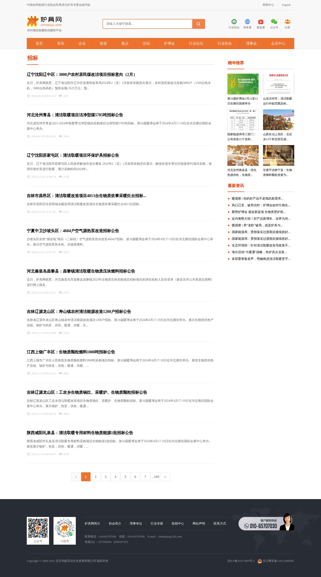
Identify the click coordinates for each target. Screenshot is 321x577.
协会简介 (115, 523)
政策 (103, 43)
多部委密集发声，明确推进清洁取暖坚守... (261, 258)
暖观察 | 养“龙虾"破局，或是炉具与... (257, 225)
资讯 (60, 43)
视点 (124, 43)
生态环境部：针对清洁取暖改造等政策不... (261, 245)
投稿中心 (178, 523)
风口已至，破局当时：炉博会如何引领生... (261, 205)
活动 (146, 43)
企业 (82, 43)
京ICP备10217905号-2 (241, 560)
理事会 (251, 43)
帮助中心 (268, 4)
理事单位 (136, 523)
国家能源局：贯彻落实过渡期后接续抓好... (261, 232)
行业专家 (157, 523)
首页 (39, 43)
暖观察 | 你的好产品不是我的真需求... (257, 198)
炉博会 (169, 43)
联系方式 (220, 523)
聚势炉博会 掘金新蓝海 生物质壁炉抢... (259, 212)
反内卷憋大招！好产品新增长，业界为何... (261, 218)
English (286, 4)
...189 (155, 477)
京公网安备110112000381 (275, 560)
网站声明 (199, 523)
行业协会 (225, 43)
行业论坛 (196, 43)
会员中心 (278, 43)
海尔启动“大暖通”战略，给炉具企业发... (259, 252)
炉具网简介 (92, 523)
